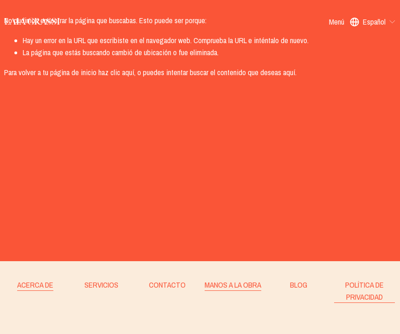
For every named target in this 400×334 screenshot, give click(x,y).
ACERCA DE (35, 285)
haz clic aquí (116, 72)
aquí (289, 72)
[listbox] (373, 22)
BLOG (298, 285)
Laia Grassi (32, 21)
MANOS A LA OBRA (233, 285)
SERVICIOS (101, 285)
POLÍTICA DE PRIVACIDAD (364, 291)
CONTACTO (167, 285)
